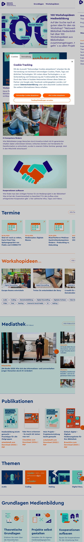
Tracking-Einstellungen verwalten (42, 100)
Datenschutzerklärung (29, 85)
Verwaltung (26, 57)
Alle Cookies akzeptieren (56, 95)
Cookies (14, 57)
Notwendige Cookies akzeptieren (27, 95)
